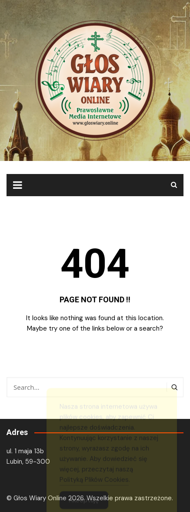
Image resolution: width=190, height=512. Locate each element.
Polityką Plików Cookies (94, 483)
